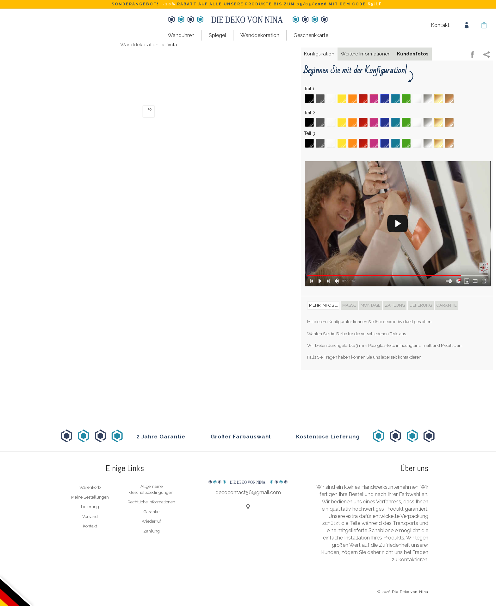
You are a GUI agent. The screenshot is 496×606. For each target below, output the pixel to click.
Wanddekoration (259, 35)
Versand (90, 516)
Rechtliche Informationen (151, 502)
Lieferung (90, 506)
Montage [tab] (371, 305)
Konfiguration (319, 54)
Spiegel (217, 35)
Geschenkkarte (311, 35)
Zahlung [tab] (395, 305)
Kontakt (440, 25)
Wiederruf (151, 521)
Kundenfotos (413, 54)
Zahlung (151, 531)
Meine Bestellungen (90, 497)
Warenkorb (90, 487)
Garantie (151, 511)
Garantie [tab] (447, 305)
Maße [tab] (349, 305)
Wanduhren (181, 35)
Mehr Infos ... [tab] (323, 305)
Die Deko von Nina (410, 592)
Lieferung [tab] (420, 305)
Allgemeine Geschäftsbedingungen (151, 489)
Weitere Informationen (366, 54)
